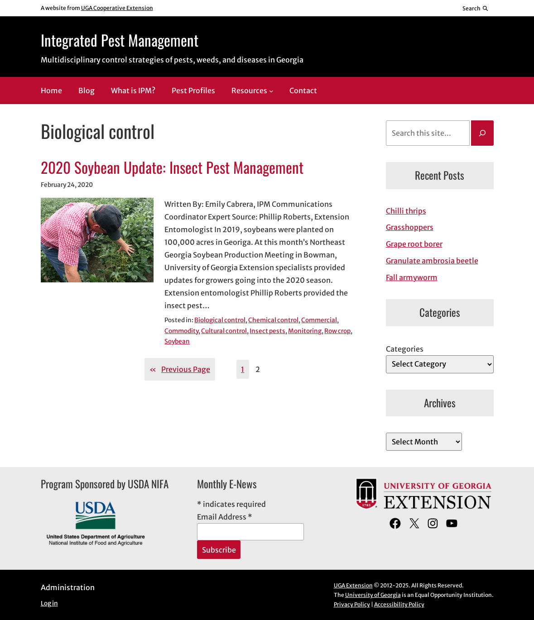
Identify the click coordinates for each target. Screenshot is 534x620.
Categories (404, 348)
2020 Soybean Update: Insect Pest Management (172, 167)
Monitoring (305, 331)
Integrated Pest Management (119, 40)
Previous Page (179, 369)
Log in (49, 603)
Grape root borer (414, 243)
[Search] (482, 133)
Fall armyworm (412, 277)
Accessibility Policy (399, 604)
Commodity (181, 331)
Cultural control (224, 331)
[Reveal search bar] (475, 8)
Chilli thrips (406, 210)
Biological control (219, 320)
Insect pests (267, 331)
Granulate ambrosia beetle (432, 260)
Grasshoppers (409, 227)
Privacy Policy (352, 604)
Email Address (224, 516)
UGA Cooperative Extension (117, 8)
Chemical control (273, 320)
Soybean (177, 341)
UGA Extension (353, 585)
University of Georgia (373, 594)
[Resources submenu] (271, 91)
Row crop (337, 331)
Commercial (319, 320)
